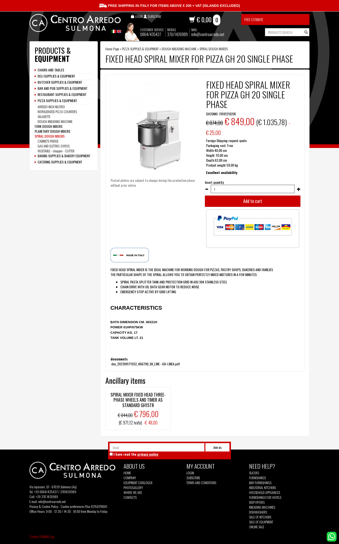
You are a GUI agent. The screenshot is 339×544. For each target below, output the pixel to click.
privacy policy (147, 454)
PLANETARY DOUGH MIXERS (52, 131)
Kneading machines (262, 507)
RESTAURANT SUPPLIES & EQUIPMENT (62, 94)
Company (130, 477)
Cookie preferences (72, 506)
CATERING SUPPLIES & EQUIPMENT (60, 161)
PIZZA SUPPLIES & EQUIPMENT (140, 48)
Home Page (112, 48)
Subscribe (193, 477)
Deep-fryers (257, 502)
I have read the (135, 454)
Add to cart (252, 201)
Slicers (254, 472)
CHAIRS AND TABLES (51, 69)
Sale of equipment (261, 521)
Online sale (256, 526)
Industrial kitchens (262, 487)
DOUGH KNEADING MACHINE (179, 48)
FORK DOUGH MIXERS (48, 126)
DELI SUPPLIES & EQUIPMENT (56, 76)
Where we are (133, 492)
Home (127, 472)
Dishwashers (258, 512)
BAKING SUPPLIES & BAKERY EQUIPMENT (64, 155)
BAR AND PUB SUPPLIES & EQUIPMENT (62, 88)
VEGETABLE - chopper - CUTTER (56, 150)
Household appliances (264, 492)
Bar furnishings (260, 482)
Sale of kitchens (260, 517)
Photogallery (133, 487)
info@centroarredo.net (207, 34)
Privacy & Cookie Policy (43, 506)
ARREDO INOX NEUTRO (51, 106)
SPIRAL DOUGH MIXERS (213, 48)
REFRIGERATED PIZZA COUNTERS (57, 111)
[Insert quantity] (253, 189)
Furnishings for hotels (265, 497)
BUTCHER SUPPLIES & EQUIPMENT (60, 82)
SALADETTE (44, 116)
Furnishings (257, 477)
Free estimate (253, 19)
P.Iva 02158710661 (96, 506)
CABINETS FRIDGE (48, 141)
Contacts (130, 497)
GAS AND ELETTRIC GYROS (54, 145)
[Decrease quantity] (206, 189)
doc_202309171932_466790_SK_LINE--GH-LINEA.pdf (145, 363)
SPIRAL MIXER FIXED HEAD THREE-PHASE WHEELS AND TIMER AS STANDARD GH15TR (138, 399)
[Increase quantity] (298, 189)
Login (190, 472)
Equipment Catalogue (138, 482)
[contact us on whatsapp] (332, 536)
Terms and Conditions (201, 482)
